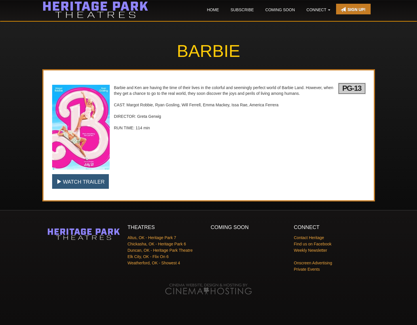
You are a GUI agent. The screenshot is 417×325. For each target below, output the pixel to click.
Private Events (307, 269)
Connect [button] (318, 9)
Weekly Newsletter (310, 250)
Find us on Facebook (312, 244)
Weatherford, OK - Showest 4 (154, 263)
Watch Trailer (80, 182)
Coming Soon (280, 9)
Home (213, 9)
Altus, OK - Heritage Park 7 (152, 237)
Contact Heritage (309, 237)
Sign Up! (352, 9)
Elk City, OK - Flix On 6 (148, 256)
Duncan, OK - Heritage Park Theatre (160, 250)
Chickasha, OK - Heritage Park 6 (157, 244)
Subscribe (242, 9)
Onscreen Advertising (313, 263)
